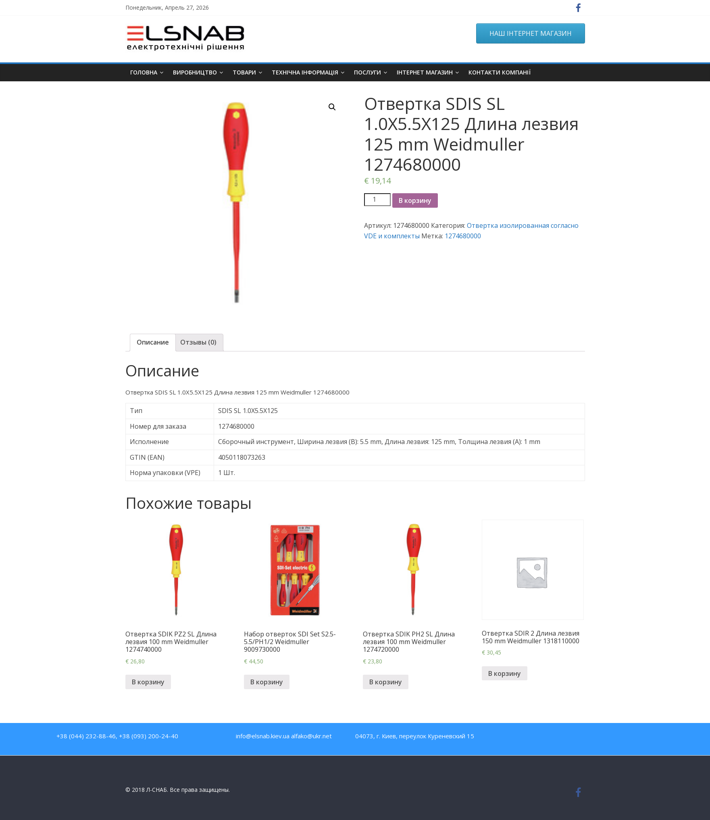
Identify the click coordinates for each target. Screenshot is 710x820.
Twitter (574, 737)
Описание (153, 342)
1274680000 (463, 235)
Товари (244, 72)
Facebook (539, 737)
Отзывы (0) (198, 342)
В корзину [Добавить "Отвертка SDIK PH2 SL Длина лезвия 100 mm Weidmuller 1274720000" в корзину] (385, 681)
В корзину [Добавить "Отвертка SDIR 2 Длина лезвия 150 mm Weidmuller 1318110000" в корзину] (504, 673)
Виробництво (195, 72)
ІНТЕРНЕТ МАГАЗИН (425, 72)
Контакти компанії (499, 72)
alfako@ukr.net (311, 736)
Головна (143, 72)
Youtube (556, 737)
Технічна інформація (305, 72)
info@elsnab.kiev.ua (262, 736)
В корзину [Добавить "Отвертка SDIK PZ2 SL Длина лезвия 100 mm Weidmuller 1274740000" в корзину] (148, 681)
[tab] (153, 342)
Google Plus (591, 737)
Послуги (367, 72)
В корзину (415, 200)
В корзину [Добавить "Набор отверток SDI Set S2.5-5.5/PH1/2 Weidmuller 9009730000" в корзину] (266, 681)
